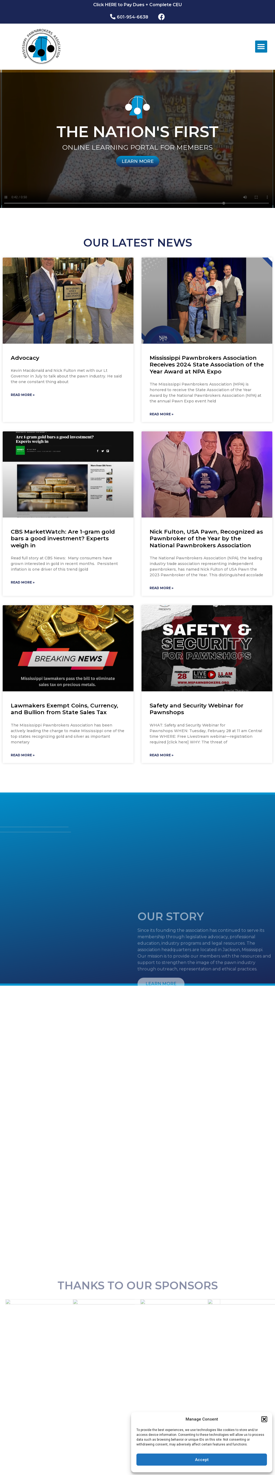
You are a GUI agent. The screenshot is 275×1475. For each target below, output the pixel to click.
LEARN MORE (138, 161)
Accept (202, 1459)
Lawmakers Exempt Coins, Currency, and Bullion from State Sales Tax (64, 709)
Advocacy (25, 357)
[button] (264, 1419)
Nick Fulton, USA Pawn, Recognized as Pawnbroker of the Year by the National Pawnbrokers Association (206, 538)
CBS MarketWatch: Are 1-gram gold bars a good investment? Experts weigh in (63, 538)
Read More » (23, 395)
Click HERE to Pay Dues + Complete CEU (137, 4)
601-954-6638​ (132, 17)
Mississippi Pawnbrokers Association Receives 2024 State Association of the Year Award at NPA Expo (207, 364)
